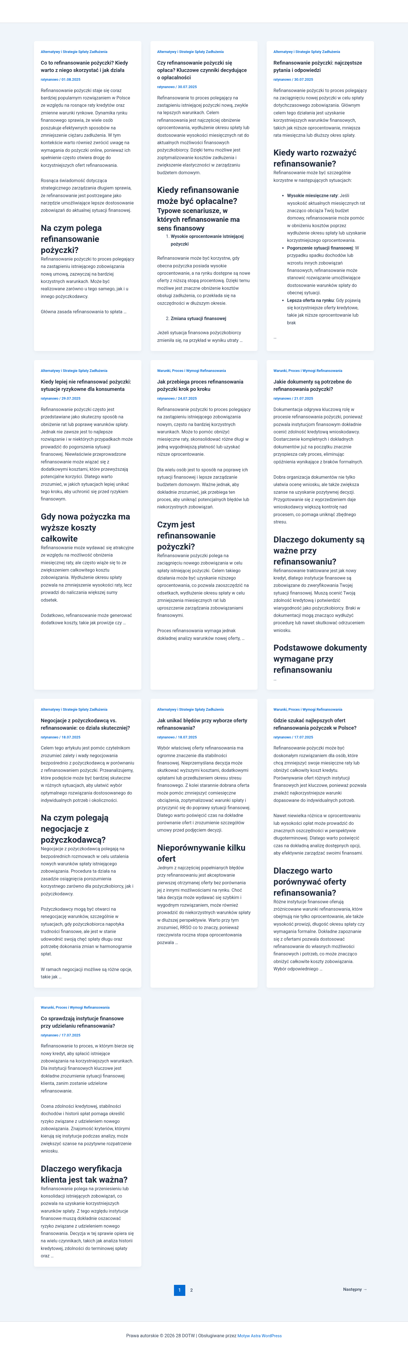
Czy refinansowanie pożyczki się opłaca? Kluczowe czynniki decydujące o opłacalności (198, 70)
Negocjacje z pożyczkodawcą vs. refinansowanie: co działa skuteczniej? (82, 727)
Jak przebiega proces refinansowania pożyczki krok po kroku (198, 389)
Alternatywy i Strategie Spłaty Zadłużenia (77, 51)
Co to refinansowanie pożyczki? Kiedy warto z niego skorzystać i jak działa (86, 70)
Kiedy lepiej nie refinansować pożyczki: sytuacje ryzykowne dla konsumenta (83, 389)
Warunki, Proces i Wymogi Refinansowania (195, 370)
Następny (353, 1297)
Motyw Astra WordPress (259, 1335)
